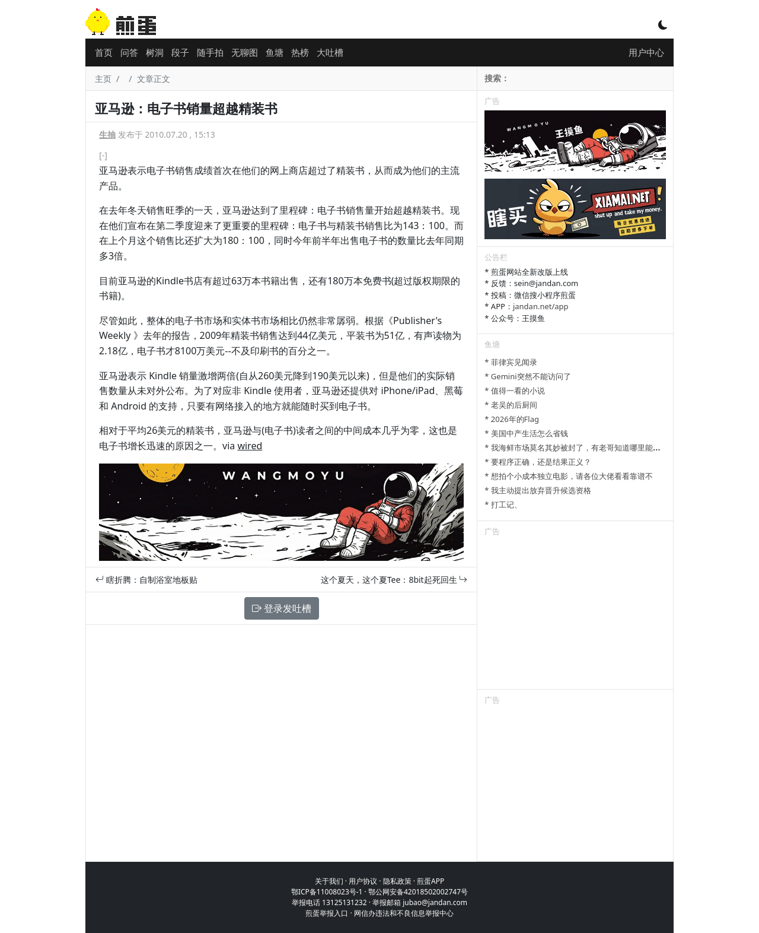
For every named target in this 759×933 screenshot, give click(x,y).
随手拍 (210, 52)
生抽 (107, 134)
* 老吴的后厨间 (510, 404)
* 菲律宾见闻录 (510, 362)
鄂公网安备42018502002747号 (418, 892)
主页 (103, 78)
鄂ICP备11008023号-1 (327, 892)
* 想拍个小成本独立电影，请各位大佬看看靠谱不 (568, 476)
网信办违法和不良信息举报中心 (404, 913)
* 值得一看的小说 (514, 390)
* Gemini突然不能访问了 (527, 376)
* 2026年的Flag (511, 419)
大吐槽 (330, 52)
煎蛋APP (430, 881)
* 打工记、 (503, 504)
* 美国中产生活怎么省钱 (526, 433)
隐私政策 (397, 881)
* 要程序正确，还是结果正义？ (537, 461)
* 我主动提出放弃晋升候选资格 (537, 490)
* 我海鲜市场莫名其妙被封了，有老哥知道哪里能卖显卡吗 (584, 447)
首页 (104, 52)
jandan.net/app (541, 306)
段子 (180, 52)
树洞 (155, 52)
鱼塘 (274, 52)
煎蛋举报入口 (326, 913)
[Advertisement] (575, 615)
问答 (129, 52)
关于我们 (329, 881)
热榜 (300, 52)
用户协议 (363, 881)
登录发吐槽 (281, 608)
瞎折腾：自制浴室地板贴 (146, 579)
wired (249, 445)
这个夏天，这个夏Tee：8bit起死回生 (394, 579)
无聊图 (244, 52)
